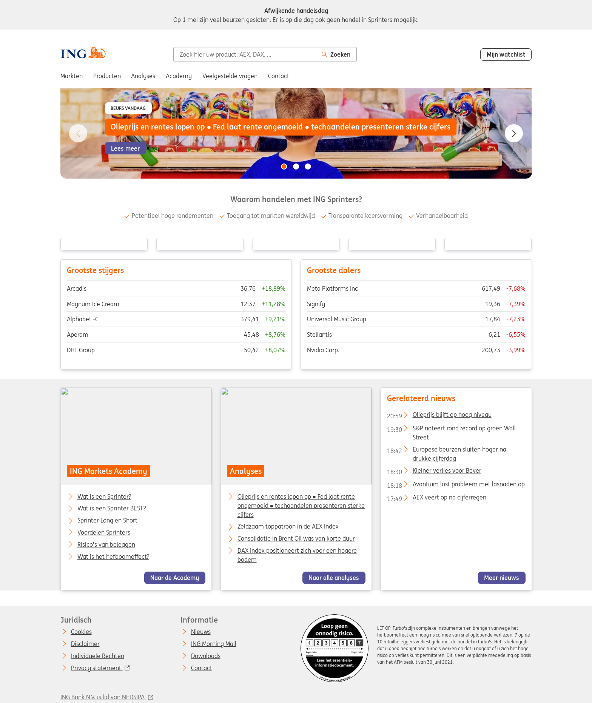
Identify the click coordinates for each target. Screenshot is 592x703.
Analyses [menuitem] (143, 76)
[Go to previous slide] (78, 133)
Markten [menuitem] (71, 76)
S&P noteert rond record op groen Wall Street (451, 429)
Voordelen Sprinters (103, 532)
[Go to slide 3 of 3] (308, 166)
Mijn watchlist (506, 54)
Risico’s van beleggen (106, 544)
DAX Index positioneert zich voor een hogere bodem (296, 555)
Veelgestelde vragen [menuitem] (229, 76)
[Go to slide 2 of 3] (296, 166)
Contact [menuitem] (278, 76)
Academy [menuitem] (179, 76)
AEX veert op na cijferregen (436, 499)
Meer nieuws (501, 578)
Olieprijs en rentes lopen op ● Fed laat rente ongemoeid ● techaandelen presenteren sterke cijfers (301, 505)
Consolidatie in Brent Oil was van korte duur (296, 538)
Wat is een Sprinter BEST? (111, 509)
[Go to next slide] (514, 133)
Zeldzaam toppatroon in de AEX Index (287, 526)
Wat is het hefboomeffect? (113, 556)
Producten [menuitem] (107, 76)
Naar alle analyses (333, 578)
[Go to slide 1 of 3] (284, 166)
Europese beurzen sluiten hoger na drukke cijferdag (446, 451)
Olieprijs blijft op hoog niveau (439, 416)
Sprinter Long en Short (107, 520)
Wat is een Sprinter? (104, 496)
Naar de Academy (174, 578)
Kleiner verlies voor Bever (434, 472)
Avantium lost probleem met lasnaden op (455, 485)
